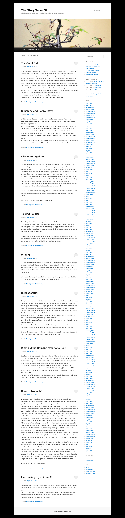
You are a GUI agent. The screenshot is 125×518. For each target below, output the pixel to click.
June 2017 (89, 322)
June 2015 (89, 372)
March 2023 (89, 180)
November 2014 (90, 386)
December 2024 (90, 136)
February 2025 (90, 132)
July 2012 (88, 444)
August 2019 (89, 268)
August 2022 (89, 194)
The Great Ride (30, 63)
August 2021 (89, 219)
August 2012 (89, 442)
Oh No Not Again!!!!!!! (34, 156)
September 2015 (90, 366)
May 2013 (88, 424)
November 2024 (90, 138)
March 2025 (89, 130)
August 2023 (89, 169)
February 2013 (90, 430)
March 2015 (89, 378)
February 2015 (90, 380)
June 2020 (89, 248)
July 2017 (88, 320)
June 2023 (89, 173)
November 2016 (90, 337)
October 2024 (90, 140)
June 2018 (89, 297)
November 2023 (90, 163)
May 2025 (88, 126)
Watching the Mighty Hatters (94, 64)
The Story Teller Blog (35, 10)
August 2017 (89, 318)
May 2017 (88, 324)
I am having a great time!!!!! (37, 477)
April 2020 (89, 252)
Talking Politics (30, 213)
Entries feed (89, 469)
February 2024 (90, 157)
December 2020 (90, 235)
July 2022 (88, 196)
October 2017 (90, 314)
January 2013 (90, 432)
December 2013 (90, 409)
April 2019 (89, 277)
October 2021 (90, 215)
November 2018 (90, 287)
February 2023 (90, 182)
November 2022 (90, 188)
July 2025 (88, 122)
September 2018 (90, 291)
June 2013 (89, 422)
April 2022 (89, 202)
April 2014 (89, 401)
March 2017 (89, 328)
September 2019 (90, 266)
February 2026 (90, 107)
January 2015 (90, 382)
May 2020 (88, 250)
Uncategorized (30, 102)
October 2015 (90, 364)
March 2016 (89, 353)
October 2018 (90, 289)
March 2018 (89, 304)
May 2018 (88, 299)
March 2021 (89, 229)
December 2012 (90, 434)
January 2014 (90, 407)
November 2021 (90, 213)
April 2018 (89, 302)
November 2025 (90, 113)
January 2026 (90, 109)
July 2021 (88, 221)
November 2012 (90, 436)
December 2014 (90, 384)
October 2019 (90, 264)
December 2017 (90, 310)
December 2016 (90, 335)
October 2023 (90, 165)
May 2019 (88, 275)
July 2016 (88, 345)
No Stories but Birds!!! (92, 70)
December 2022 (90, 186)
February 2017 (90, 331)
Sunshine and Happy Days (37, 110)
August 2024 (89, 144)
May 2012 (88, 448)
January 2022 (90, 208)
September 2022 (90, 192)
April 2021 (89, 227)
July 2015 (88, 370)
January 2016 (90, 357)
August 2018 (89, 293)
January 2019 (90, 283)
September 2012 (90, 440)
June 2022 (89, 198)
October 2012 (90, 438)
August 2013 (89, 417)
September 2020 (90, 242)
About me (88, 458)
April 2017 (89, 326)
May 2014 (88, 399)
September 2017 (90, 316)
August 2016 (89, 343)
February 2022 (90, 206)
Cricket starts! (29, 292)
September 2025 (90, 117)
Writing (25, 254)
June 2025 (89, 124)
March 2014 (89, 403)
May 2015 (88, 374)
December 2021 (90, 211)
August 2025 (89, 119)
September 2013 (90, 415)
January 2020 (90, 258)
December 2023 (90, 161)
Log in (87, 467)
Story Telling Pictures (92, 74)
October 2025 (90, 115)
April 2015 (89, 376)
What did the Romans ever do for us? (43, 348)
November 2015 (90, 362)
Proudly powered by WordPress (62, 511)
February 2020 (90, 256)
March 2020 (89, 254)
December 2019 (90, 260)
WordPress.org (90, 473)
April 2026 (89, 103)
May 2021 (88, 225)
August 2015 (89, 368)
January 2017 (90, 333)
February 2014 (90, 405)
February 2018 (90, 306)
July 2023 (88, 171)
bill (36, 66)
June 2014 (89, 397)
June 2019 (89, 273)
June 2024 (89, 148)
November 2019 (90, 262)
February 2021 (90, 231)
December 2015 (90, 360)
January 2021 (90, 233)
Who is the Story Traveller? (35, 49)
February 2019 (90, 281)
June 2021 (89, 223)
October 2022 (90, 190)
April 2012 (89, 450)
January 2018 (90, 308)
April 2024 (89, 153)
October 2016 (90, 339)
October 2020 (90, 240)
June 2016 (89, 347)
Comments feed (90, 471)
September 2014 (90, 391)
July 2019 (88, 271)
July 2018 (88, 295)
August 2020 (89, 244)
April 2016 (89, 351)
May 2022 (88, 200)
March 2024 (89, 155)
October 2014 (90, 389)
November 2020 (90, 237)
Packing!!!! (98, 85)
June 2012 (89, 446)
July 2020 (88, 246)
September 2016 (90, 341)
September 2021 (90, 217)
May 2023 (88, 175)
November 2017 (90, 312)
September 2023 (90, 167)
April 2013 (89, 426)
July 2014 (88, 395)
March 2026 (89, 105)
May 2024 (88, 151)
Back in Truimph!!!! (32, 391)
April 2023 (89, 177)
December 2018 (90, 285)
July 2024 (88, 146)
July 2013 (88, 420)
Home (23, 49)
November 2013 (90, 411)
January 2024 (90, 159)
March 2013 (89, 428)
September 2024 (90, 142)
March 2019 (89, 279)
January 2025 (90, 134)
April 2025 (89, 128)
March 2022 (89, 204)
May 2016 (88, 349)
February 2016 (90, 355)
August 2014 (89, 393)
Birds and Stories (91, 72)
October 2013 (90, 413)
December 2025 (90, 111)
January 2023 (90, 184)
